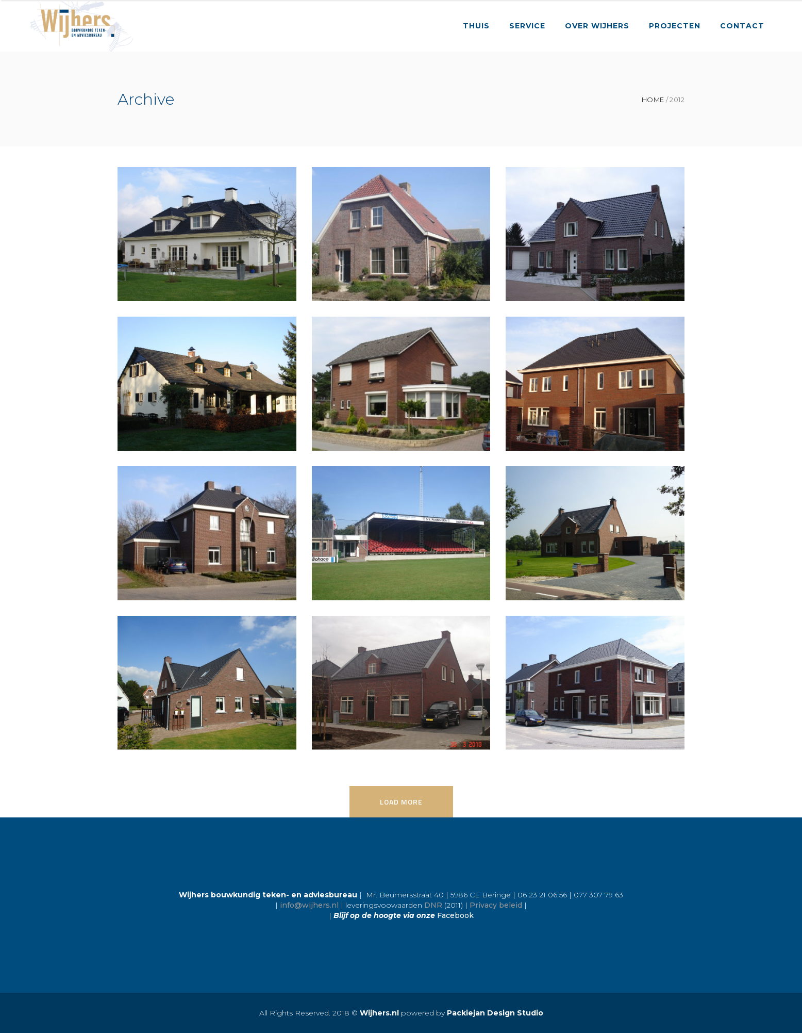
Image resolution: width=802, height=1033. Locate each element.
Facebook (455, 915)
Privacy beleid (496, 905)
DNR (433, 905)
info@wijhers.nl (309, 905)
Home (653, 99)
